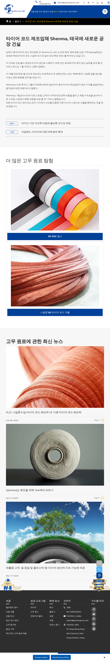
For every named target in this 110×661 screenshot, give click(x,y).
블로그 (56, 12)
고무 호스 (35, 612)
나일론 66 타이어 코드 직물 (55, 314)
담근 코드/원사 (12, 620)
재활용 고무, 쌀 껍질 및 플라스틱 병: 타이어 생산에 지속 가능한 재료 (45, 567)
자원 (70, 12)
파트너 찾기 (63, 12)
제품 (32, 12)
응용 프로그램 (40, 12)
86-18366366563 (43, 2)
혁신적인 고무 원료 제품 (16, 633)
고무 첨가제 (11, 625)
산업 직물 (10, 612)
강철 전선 (10, 616)
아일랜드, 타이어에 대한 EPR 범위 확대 (42, 132)
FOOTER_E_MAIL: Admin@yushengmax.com (75, 618)
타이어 (33, 607)
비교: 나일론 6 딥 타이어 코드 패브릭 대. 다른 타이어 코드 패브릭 (43, 412)
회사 (47, 12)
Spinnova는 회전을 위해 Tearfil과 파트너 (29, 490)
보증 (51, 12)
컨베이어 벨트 (36, 616)
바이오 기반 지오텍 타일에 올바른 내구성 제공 (46, 123)
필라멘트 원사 (12, 607)
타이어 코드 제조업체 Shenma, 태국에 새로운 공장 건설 (51, 21)
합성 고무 (10, 629)
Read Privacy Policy (61, 657)
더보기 (99, 420)
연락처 (74, 12)
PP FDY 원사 (55, 238)
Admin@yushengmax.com (66, 2)
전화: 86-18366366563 (72, 609)
